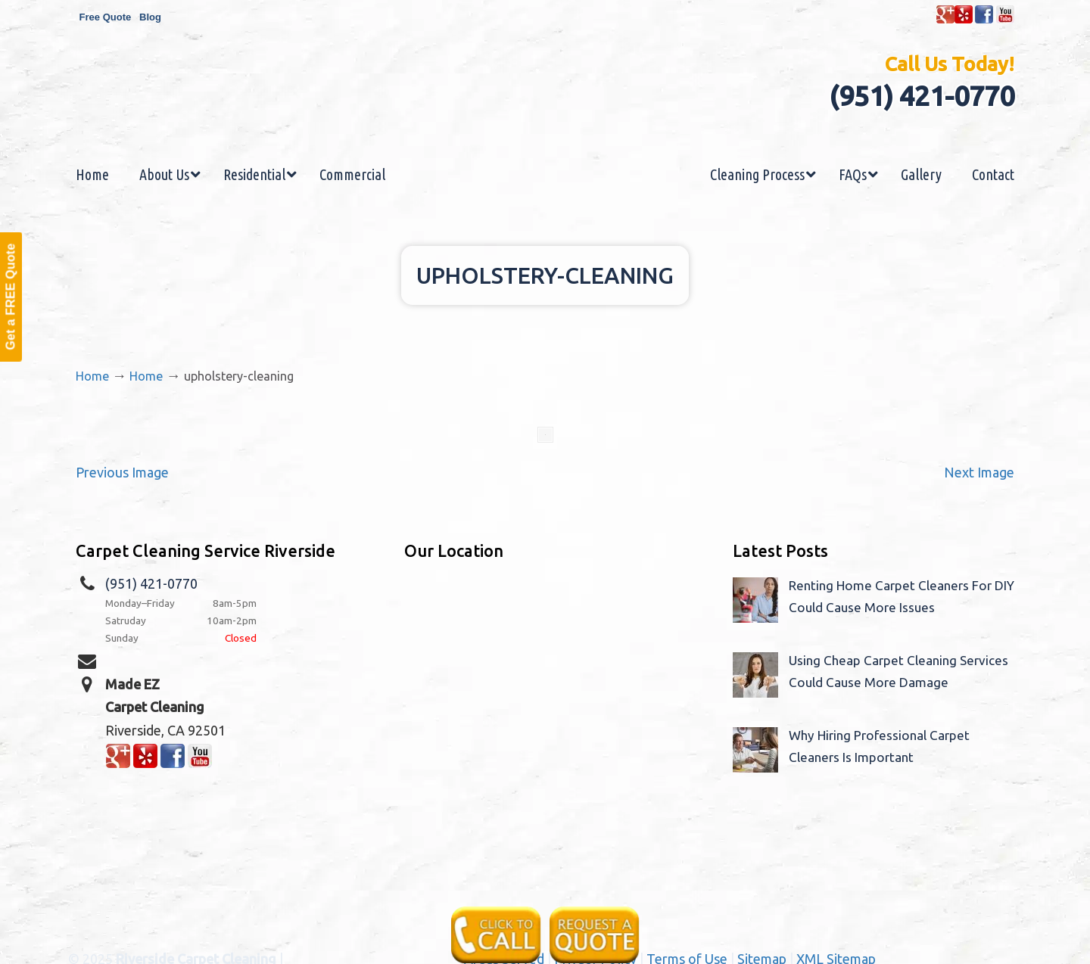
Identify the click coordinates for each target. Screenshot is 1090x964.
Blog (150, 17)
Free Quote (105, 17)
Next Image (979, 472)
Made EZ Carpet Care (545, 108)
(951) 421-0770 (921, 95)
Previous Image (122, 472)
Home (92, 376)
